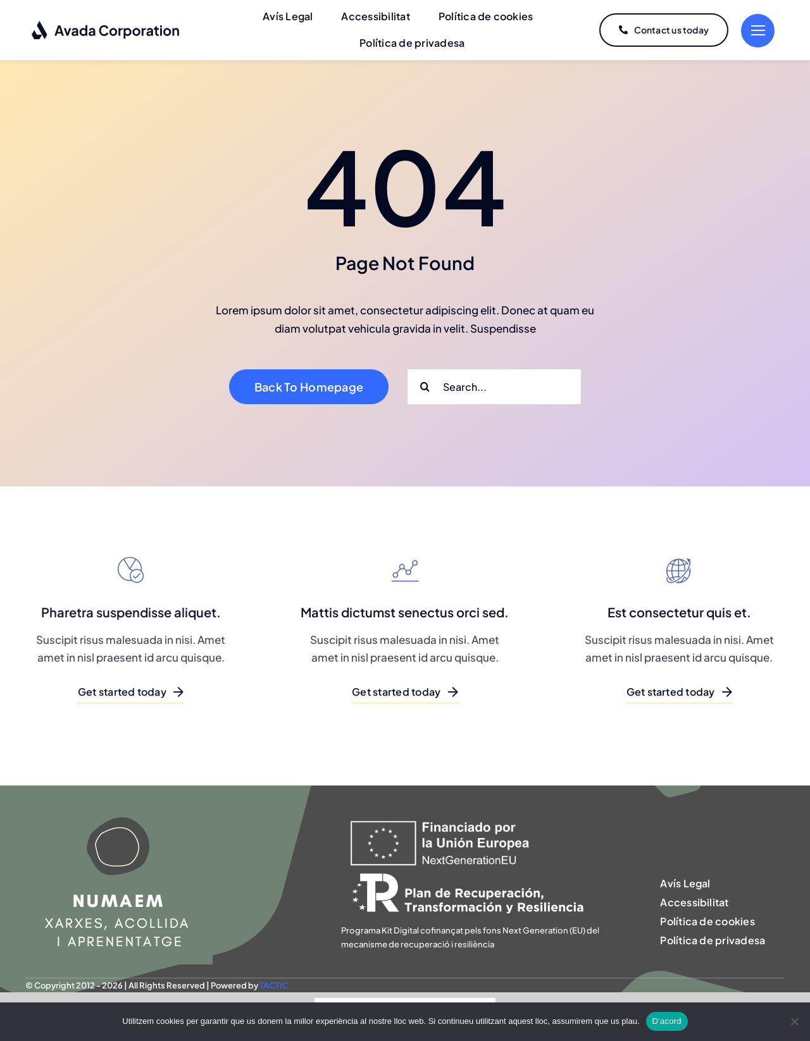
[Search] (425, 386)
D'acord (667, 1021)
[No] (794, 1021)
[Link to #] (758, 30)
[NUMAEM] (119, 791)
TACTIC (274, 985)
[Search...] (494, 386)
